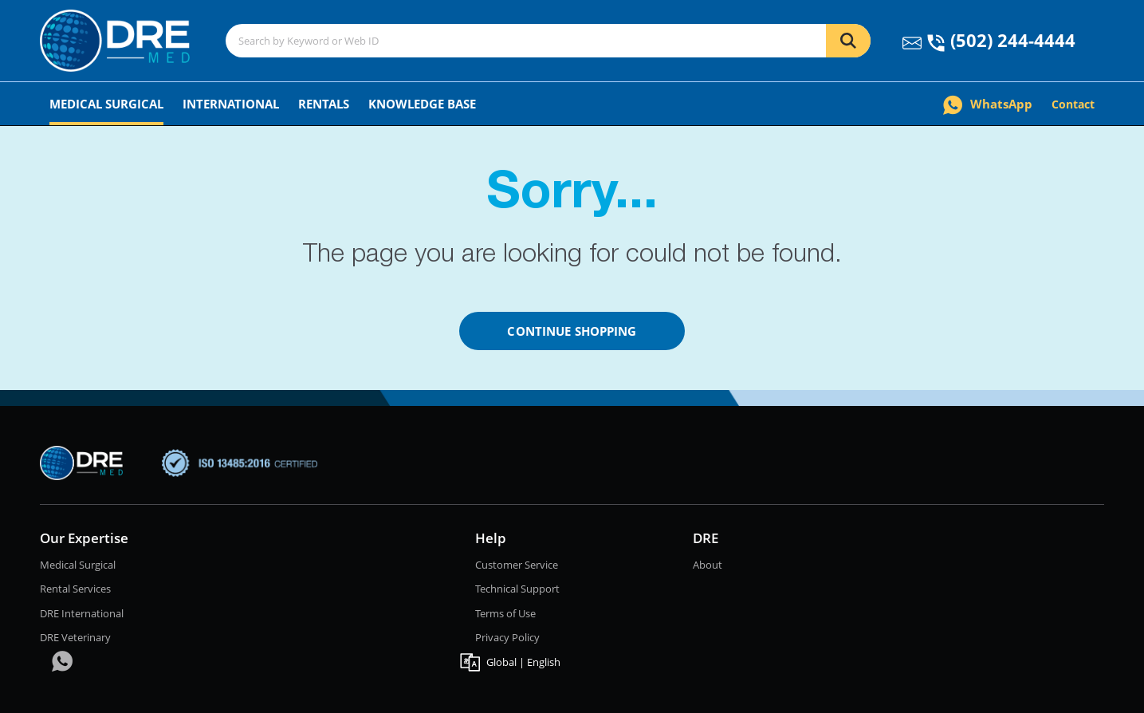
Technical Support (517, 588)
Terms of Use (505, 613)
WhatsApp (987, 103)
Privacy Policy (507, 637)
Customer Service (516, 564)
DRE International (82, 613)
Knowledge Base (422, 104)
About (707, 564)
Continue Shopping (571, 331)
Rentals (323, 104)
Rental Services (75, 588)
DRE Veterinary (75, 637)
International (231, 104)
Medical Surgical (106, 104)
